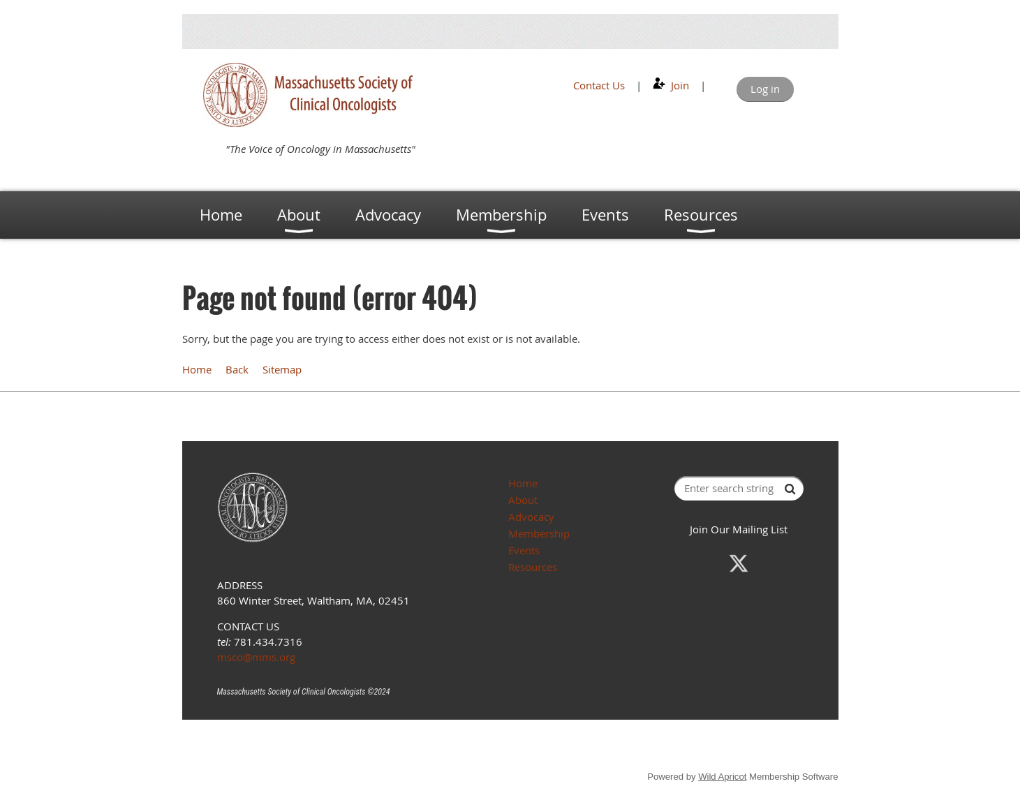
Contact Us (599, 85)
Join (680, 85)
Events (524, 550)
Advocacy (531, 517)
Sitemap (282, 369)
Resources (532, 567)
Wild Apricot (722, 776)
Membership (539, 533)
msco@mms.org (256, 657)
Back (237, 369)
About (523, 500)
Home (197, 369)
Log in (765, 89)
